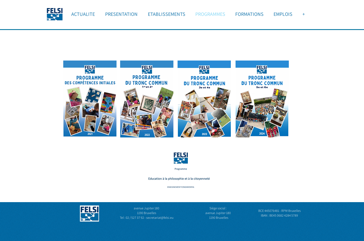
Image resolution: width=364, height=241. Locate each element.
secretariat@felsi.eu (159, 217)
